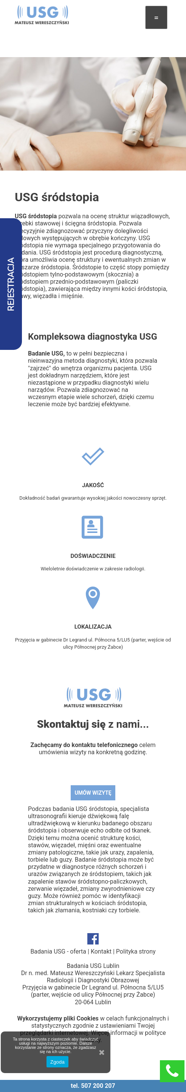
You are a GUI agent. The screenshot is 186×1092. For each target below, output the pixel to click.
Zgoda (57, 1062)
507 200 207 (98, 1085)
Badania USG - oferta (58, 951)
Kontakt (101, 951)
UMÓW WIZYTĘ (92, 793)
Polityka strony (136, 951)
